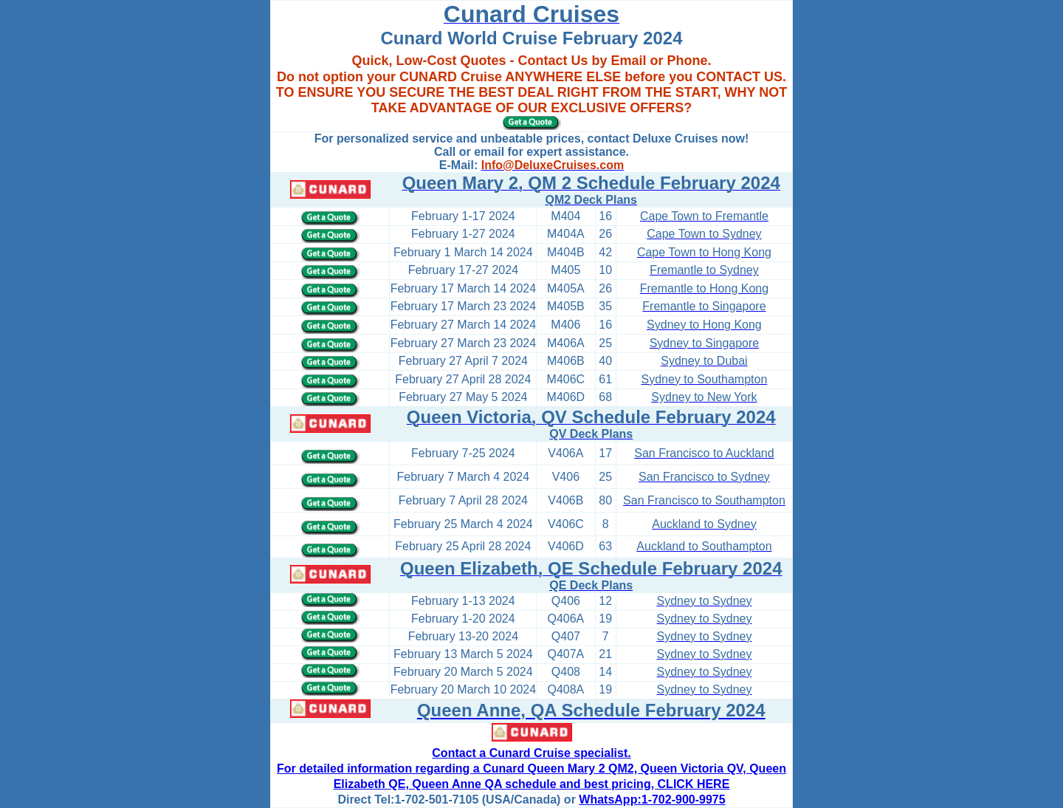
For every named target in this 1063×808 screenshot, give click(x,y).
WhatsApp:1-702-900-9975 (652, 799)
